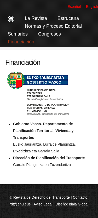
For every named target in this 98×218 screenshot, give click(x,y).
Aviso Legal (43, 204)
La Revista (36, 18)
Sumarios (18, 34)
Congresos (49, 34)
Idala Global (79, 204)
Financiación (21, 41)
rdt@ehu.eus (20, 204)
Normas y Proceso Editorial (53, 26)
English (92, 6)
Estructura (68, 18)
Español (74, 6)
